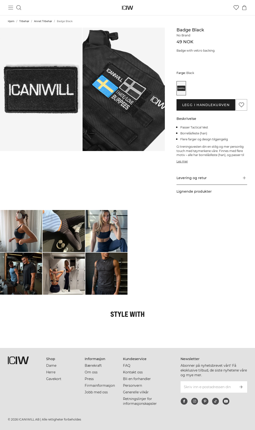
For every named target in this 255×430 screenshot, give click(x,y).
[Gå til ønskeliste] (236, 8)
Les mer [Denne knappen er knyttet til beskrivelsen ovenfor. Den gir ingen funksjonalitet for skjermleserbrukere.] (182, 161)
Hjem (11, 21)
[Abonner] (241, 387)
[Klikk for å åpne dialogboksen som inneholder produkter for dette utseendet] (21, 231)
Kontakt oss (133, 372)
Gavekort (53, 379)
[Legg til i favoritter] (241, 105)
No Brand (183, 35)
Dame (51, 365)
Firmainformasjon (100, 385)
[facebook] (184, 401)
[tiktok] (215, 401)
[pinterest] (205, 401)
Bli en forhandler (137, 379)
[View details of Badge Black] (181, 88)
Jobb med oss (96, 392)
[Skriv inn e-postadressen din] (207, 387)
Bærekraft (93, 365)
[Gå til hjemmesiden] (127, 8)
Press (89, 379)
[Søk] (19, 8)
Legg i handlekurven (206, 105)
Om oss (91, 372)
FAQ (126, 365)
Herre (50, 372)
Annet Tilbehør (43, 21)
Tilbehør (24, 21)
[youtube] (226, 401)
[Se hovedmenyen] (11, 8)
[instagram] (194, 401)
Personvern (132, 385)
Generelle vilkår (136, 392)
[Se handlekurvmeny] (244, 8)
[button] (41, 89)
